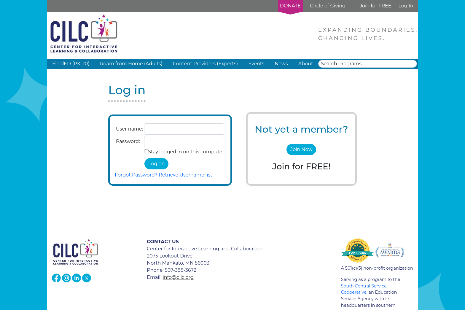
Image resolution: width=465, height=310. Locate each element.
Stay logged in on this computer (186, 152)
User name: (129, 129)
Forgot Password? (136, 175)
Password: (128, 141)
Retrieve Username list (185, 175)
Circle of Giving (327, 6)
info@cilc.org (178, 277)
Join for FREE (375, 6)
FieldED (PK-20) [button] (71, 63)
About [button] (305, 63)
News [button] (281, 63)
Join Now (301, 149)
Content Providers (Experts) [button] (205, 63)
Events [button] (256, 63)
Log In (405, 6)
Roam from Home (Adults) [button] (131, 63)
